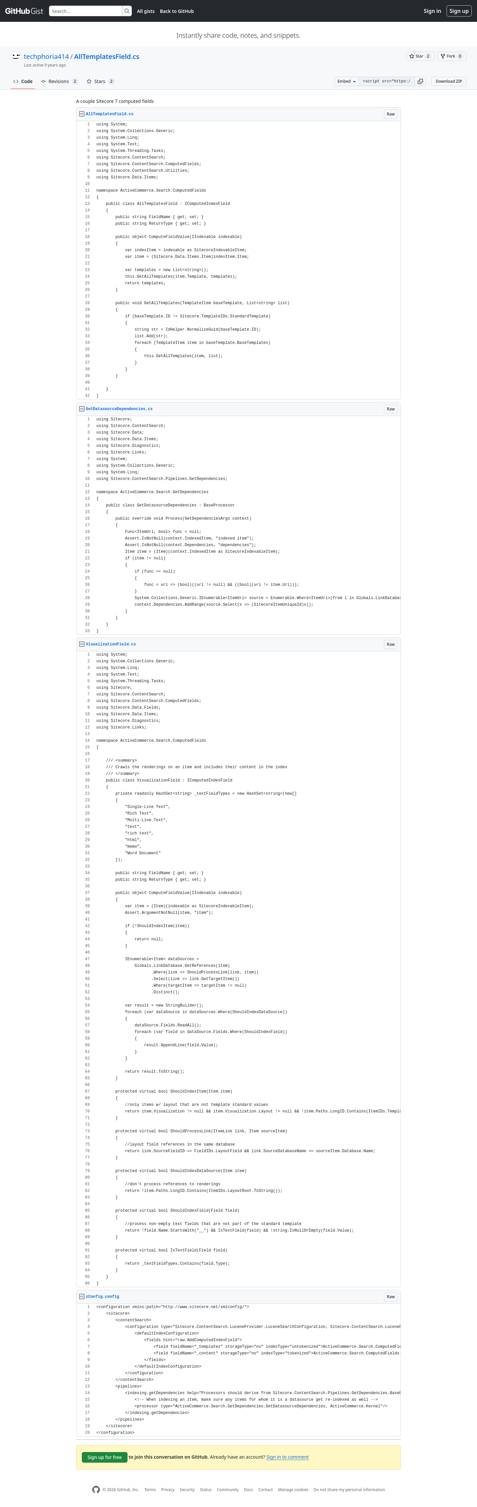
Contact (265, 1489)
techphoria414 (46, 56)
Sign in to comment (287, 1457)
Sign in (432, 11)
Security (187, 1489)
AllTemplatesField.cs (106, 56)
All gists (146, 11)
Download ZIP (449, 81)
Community (228, 1489)
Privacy (168, 1489)
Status (206, 1489)
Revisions (60, 81)
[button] (420, 81)
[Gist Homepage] (24, 11)
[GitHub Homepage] (96, 1489)
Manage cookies (293, 1489)
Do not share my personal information (349, 1489)
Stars (100, 81)
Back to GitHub (177, 11)
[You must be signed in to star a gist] (420, 56)
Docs (248, 1489)
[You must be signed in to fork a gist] (451, 56)
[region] (238, 260)
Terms (150, 1489)
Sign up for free (104, 1457)
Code (23, 81)
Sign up (459, 11)
